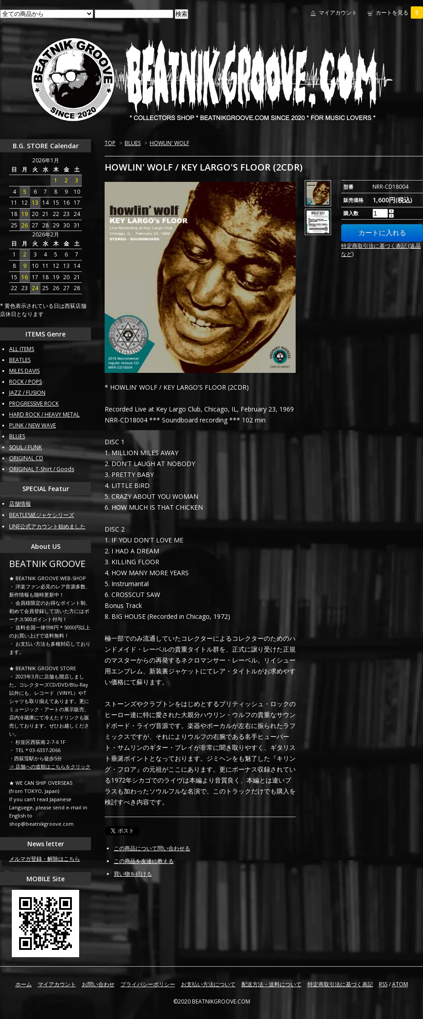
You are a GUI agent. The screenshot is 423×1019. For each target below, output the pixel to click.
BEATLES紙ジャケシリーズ (41, 515)
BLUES (133, 143)
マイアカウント (338, 12)
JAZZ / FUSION (27, 393)
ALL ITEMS (21, 349)
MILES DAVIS (24, 371)
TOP (110, 143)
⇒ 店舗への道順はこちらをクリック (50, 766)
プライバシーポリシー (148, 984)
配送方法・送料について (272, 984)
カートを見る (399, 12)
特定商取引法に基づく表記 (340, 984)
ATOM (400, 984)
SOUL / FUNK (25, 447)
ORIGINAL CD (26, 458)
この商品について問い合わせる (152, 848)
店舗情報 (20, 503)
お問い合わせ (98, 984)
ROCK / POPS (25, 382)
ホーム (23, 984)
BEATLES (19, 360)
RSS (383, 984)
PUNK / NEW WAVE (32, 425)
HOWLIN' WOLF (169, 143)
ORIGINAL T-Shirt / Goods (41, 469)
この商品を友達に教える (144, 861)
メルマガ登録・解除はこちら (44, 859)
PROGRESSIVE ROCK (34, 403)
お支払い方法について (208, 984)
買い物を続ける (133, 874)
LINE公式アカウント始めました (47, 526)
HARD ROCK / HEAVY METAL (44, 414)
